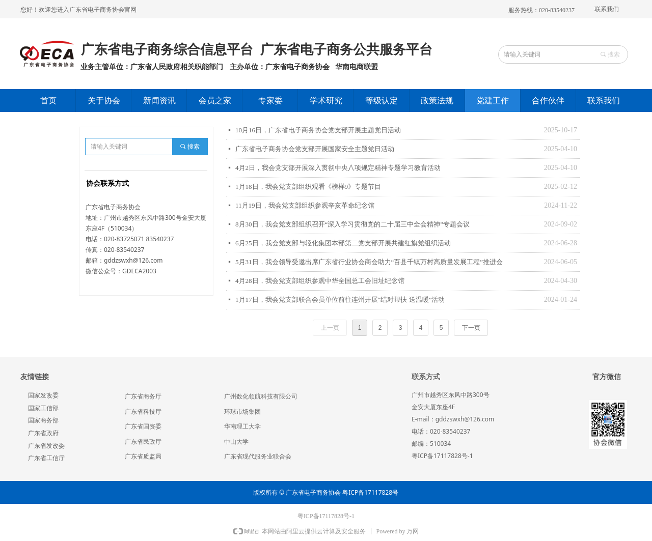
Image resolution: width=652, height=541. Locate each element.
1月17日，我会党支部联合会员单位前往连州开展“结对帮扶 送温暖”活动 (340, 299)
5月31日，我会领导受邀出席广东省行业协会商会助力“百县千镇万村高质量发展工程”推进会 (369, 262)
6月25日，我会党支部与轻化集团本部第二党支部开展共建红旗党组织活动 (343, 243)
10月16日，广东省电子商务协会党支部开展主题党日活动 (318, 130)
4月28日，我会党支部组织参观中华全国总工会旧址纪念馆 (319, 280)
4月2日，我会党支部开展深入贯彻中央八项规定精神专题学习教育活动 (338, 168)
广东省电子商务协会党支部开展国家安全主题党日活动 (314, 149)
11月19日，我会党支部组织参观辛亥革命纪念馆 (304, 205)
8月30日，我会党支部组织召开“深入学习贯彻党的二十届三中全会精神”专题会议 (352, 224)
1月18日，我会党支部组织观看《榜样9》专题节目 (308, 186)
